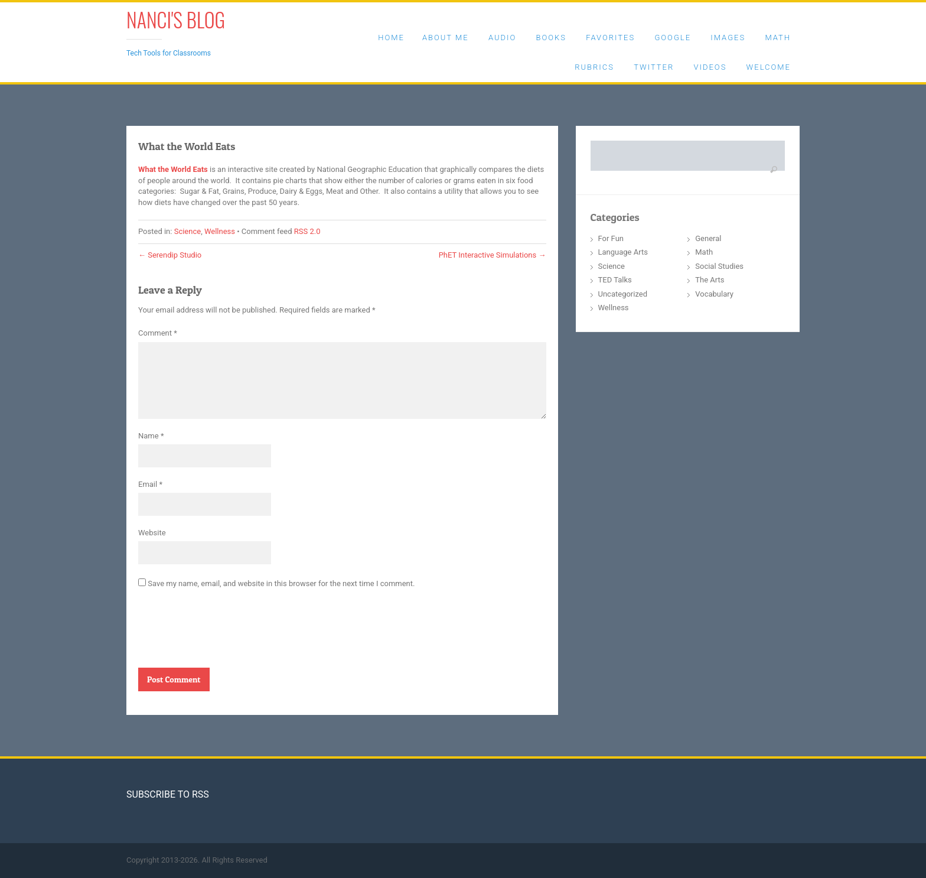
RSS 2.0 (307, 231)
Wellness (219, 231)
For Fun (611, 238)
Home (391, 37)
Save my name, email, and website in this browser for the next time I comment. (281, 583)
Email (150, 484)
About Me (445, 37)
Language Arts (623, 252)
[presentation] (228, 633)
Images (727, 37)
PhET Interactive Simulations (492, 255)
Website (152, 532)
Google (672, 37)
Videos (709, 67)
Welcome (768, 67)
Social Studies (719, 266)
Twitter (654, 67)
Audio (502, 37)
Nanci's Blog (175, 19)
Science (187, 231)
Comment (157, 333)
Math (778, 37)
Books (551, 37)
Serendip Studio (169, 255)
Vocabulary (714, 294)
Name (151, 435)
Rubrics (594, 67)
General (708, 238)
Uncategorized (622, 294)
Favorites (610, 37)
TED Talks (615, 279)
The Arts (709, 279)
